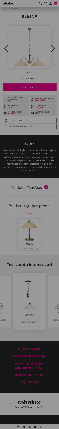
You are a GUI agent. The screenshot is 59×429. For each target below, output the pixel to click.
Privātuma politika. (34, 222)
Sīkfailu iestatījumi (23, 229)
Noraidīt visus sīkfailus (25, 234)
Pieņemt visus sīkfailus (25, 240)
